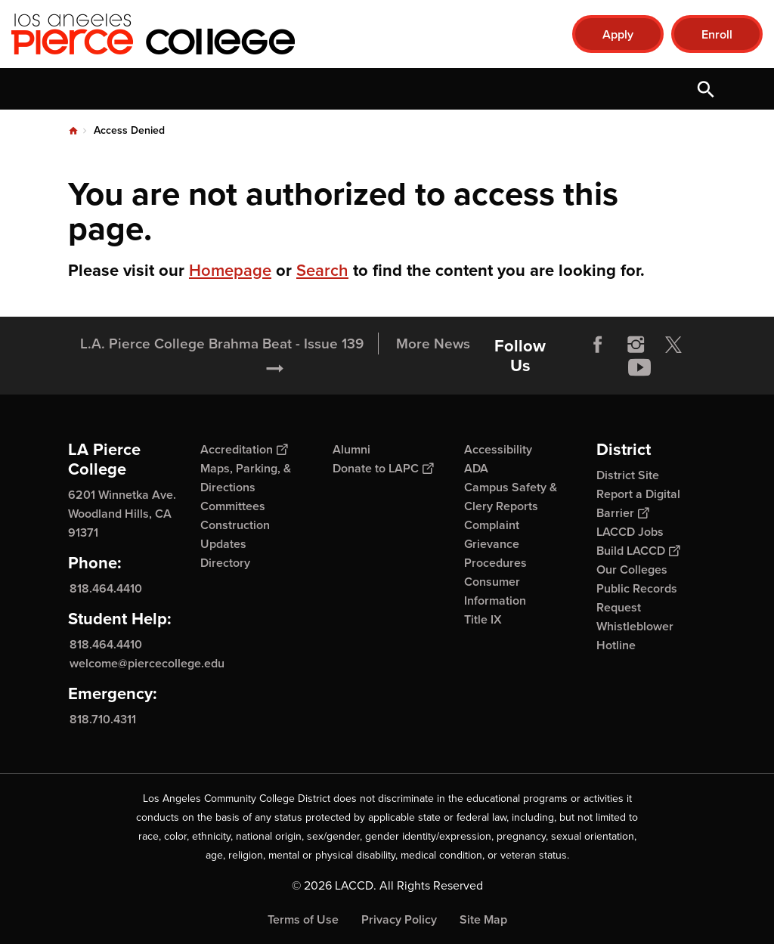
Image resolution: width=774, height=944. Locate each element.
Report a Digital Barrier (638, 503)
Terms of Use (303, 919)
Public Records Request (636, 598)
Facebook (598, 344)
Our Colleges (631, 569)
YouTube (639, 367)
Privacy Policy (399, 919)
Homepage (230, 270)
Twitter (673, 344)
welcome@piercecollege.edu (147, 663)
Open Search (706, 89)
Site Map (483, 919)
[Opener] (759, 355)
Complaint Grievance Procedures (495, 543)
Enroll (716, 34)
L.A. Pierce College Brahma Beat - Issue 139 (222, 343)
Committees (232, 506)
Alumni (351, 449)
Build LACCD (638, 550)
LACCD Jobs (630, 531)
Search (322, 270)
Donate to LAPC (383, 468)
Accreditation (243, 449)
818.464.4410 (106, 588)
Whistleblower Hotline (634, 635)
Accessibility (498, 449)
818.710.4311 (103, 718)
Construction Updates (235, 534)
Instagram (635, 344)
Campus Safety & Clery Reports (510, 496)
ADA (476, 468)
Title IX (483, 619)
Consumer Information (495, 591)
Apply (617, 34)
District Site (627, 475)
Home (73, 130)
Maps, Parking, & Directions (245, 478)
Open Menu (744, 89)
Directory (225, 562)
